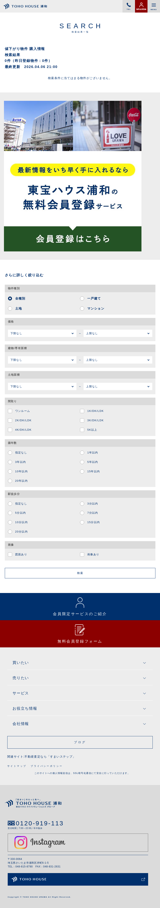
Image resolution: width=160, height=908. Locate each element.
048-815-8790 (24, 866)
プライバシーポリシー (47, 766)
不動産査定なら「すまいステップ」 (50, 756)
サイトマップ (16, 766)
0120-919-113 (40, 823)
